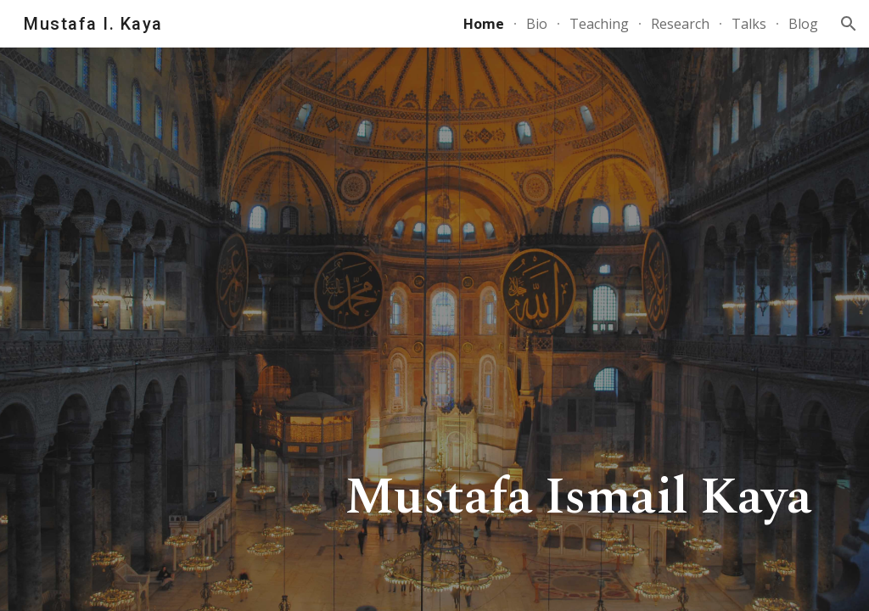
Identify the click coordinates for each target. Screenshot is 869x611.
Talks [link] (749, 23)
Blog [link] (803, 23)
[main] (435, 329)
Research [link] (680, 23)
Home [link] (483, 23)
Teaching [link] (599, 23)
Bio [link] (536, 23)
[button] (848, 23)
